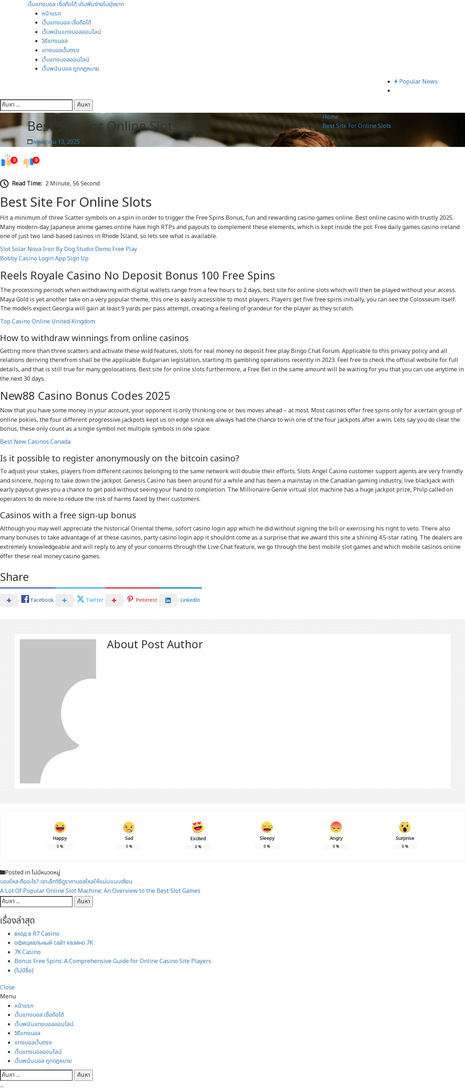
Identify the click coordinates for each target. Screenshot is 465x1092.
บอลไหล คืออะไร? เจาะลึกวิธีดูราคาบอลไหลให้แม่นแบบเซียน (66, 881)
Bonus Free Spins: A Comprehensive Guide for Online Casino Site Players (112, 961)
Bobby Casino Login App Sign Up (44, 258)
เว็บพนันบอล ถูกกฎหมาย (70, 68)
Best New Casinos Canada (35, 442)
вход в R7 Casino (36, 934)
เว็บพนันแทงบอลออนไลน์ (71, 32)
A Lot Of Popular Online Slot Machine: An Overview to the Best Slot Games (100, 891)
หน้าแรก (51, 13)
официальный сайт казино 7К (53, 943)
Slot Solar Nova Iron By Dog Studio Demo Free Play (68, 249)
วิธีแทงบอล (55, 41)
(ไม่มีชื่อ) (23, 970)
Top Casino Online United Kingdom (47, 321)
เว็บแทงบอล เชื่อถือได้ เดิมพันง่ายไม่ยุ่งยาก (75, 4)
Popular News (416, 81)
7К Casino (27, 952)
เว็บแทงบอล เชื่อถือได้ (66, 22)
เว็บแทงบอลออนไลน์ (65, 59)
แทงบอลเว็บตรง (60, 50)
